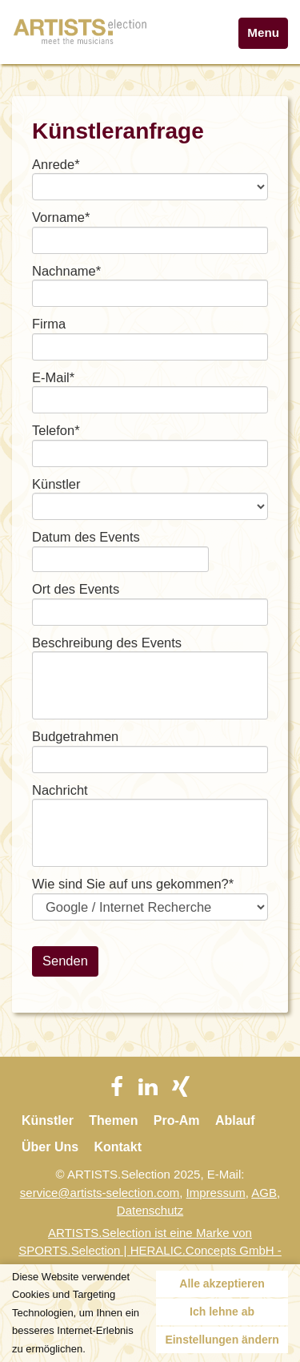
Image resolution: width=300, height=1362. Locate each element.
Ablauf (235, 1120)
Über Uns (50, 1147)
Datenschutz (150, 1210)
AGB (264, 1192)
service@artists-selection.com (99, 1192)
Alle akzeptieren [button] (222, 1283)
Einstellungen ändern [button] (221, 1339)
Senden (65, 960)
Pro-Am (177, 1120)
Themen (113, 1120)
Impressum (216, 1192)
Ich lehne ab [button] (222, 1311)
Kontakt (118, 1147)
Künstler (48, 1120)
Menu (263, 32)
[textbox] (150, 240)
